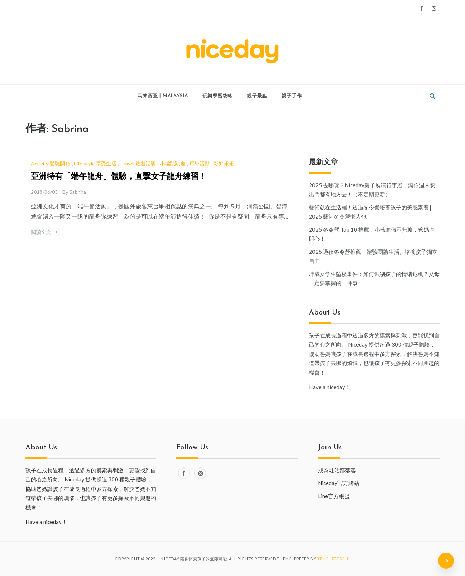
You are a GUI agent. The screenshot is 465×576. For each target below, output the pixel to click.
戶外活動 (199, 163)
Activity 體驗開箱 (50, 163)
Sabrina (77, 192)
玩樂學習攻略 (217, 96)
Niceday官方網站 (338, 483)
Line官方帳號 (334, 496)
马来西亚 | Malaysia (163, 96)
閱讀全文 (44, 232)
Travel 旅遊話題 (138, 163)
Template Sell (333, 558)
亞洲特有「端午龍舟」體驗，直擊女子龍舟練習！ (119, 177)
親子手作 (292, 96)
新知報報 (224, 163)
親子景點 (257, 96)
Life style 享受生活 (95, 163)
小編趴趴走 (172, 163)
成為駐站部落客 (337, 470)
